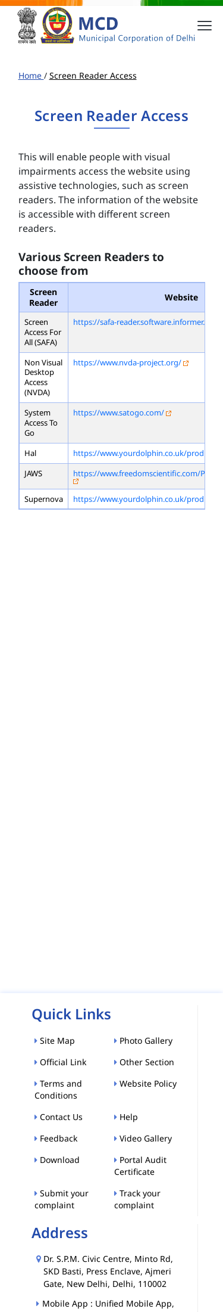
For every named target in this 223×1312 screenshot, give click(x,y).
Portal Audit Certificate (140, 1165)
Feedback (55, 1138)
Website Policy (145, 1083)
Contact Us (58, 1116)
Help (126, 1116)
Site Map (54, 1040)
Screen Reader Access (93, 75)
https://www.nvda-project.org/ (127, 362)
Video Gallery (143, 1138)
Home (31, 75)
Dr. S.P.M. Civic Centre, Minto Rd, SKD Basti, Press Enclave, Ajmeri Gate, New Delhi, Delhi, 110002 (108, 1271)
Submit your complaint (61, 1199)
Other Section (144, 1062)
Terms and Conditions (58, 1089)
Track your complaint (137, 1199)
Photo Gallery (143, 1040)
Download (57, 1159)
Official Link (60, 1062)
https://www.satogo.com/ (118, 412)
